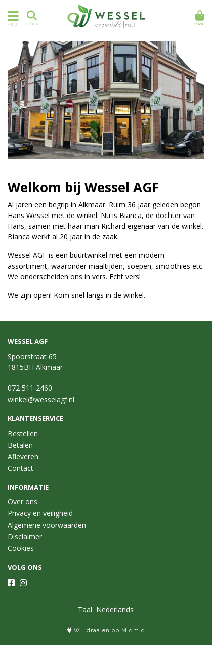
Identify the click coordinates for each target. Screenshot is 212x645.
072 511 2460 (30, 388)
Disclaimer (25, 536)
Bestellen (23, 433)
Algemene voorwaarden (47, 525)
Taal (85, 609)
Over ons (22, 501)
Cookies (21, 548)
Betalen (20, 445)
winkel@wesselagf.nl (41, 399)
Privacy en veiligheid (40, 513)
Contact (20, 468)
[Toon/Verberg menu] (11, 16)
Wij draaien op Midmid (106, 630)
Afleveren (23, 456)
